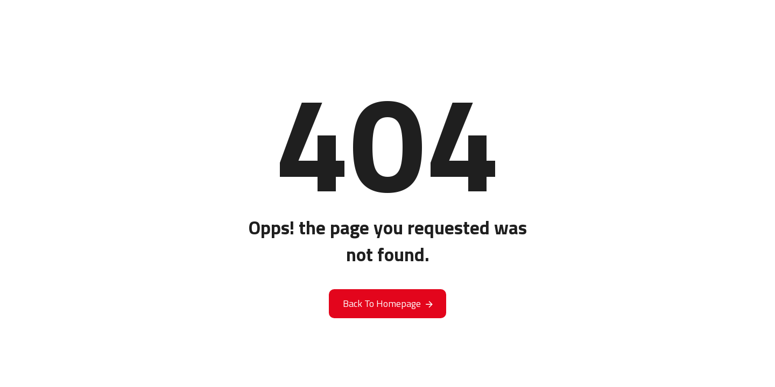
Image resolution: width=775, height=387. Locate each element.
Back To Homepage (382, 303)
